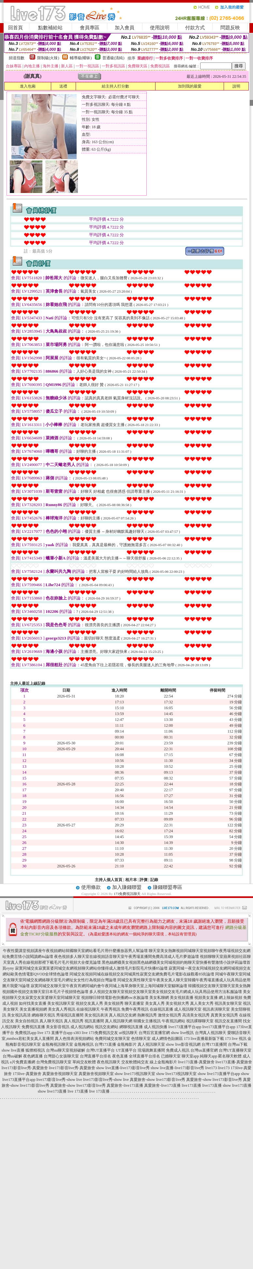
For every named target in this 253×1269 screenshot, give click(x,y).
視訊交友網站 (106, 1027)
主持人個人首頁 (108, 879)
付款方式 (195, 27)
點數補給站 (50, 27)
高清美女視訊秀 (196, 1015)
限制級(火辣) (48, 58)
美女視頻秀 (114, 1003)
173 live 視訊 (235, 1038)
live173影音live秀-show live (59, 1079)
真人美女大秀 (202, 1003)
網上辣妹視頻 (230, 997)
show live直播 (13, 1050)
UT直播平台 (126, 1050)
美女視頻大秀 (177, 1003)
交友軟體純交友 (135, 1062)
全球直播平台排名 (144, 1056)
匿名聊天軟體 (230, 1056)
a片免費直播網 (22, 1062)
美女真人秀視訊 (61, 1009)
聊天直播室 (134, 1003)
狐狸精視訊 (35, 1050)
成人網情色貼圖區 (167, 1038)
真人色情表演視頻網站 (74, 1038)
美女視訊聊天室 (61, 1003)
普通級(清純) (113, 58)
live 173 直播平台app (54, 1032)
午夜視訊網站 (173, 1021)
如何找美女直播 (32, 1003)
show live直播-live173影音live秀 (123, 1068)
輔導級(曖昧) (81, 58)
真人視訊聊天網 (118, 1021)
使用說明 (160, 27)
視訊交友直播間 (228, 1021)
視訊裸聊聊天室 (200, 1021)
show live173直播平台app (219, 1073)
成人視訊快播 (155, 1027)
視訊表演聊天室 (216, 1009)
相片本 (131, 879)
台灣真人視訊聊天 (210, 1032)
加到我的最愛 (189, 86)
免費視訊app (25, 1032)
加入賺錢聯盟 (126, 887)
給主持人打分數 (115, 86)
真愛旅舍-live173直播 (125, 1085)
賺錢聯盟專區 (167, 887)
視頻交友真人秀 (89, 1003)
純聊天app (208, 1056)
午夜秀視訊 (110, 1009)
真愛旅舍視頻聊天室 (60, 1073)
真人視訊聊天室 (151, 1044)
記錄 (154, 879)
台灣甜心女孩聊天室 (61, 1056)
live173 (211, 1068)
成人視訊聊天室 (187, 1009)
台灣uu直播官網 (204, 1050)
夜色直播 (120, 1056)
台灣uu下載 (237, 1044)
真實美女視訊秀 (224, 1015)
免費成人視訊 (177, 1050)
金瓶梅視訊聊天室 (57, 1044)
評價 (143, 879)
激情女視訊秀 (169, 1015)
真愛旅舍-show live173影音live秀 (157, 1079)
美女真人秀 (155, 1003)
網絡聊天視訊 (43, 1015)
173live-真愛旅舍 (27, 1073)
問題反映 (230, 27)
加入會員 (124, 27)
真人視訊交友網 (122, 1015)
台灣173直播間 (214, 1044)
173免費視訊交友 (103, 1032)
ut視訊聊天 (128, 1032)
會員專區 (89, 27)
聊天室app (190, 1056)
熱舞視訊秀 (147, 1015)
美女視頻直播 (181, 997)
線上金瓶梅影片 (163, 1062)
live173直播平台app (184, 1027)
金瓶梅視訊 (84, 1044)
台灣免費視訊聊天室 (53, 1062)
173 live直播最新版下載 (204, 1038)
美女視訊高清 (19, 1015)
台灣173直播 (105, 1044)
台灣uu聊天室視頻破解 (65, 1050)
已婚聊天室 (171, 1056)
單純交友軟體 (84, 1062)
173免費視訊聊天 (127, 894)
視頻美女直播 (206, 997)
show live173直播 (237, 1085)
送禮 (63, 86)
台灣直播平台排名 (95, 1056)
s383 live (80, 1032)
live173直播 (191, 1085)
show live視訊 (182, 1032)
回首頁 (15, 27)
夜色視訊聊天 (108, 1062)
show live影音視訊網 (183, 1044)
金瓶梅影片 (127, 1044)
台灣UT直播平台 (100, 1050)
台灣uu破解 (12, 1056)
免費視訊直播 (33, 1027)
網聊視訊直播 (131, 1027)
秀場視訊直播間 (69, 1015)
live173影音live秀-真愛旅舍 (25, 1068)
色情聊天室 (141, 1038)
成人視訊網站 (82, 1027)
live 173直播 (77, 1091)
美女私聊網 (159, 997)
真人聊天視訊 (51, 1021)
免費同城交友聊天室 (112, 1038)
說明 (236, 86)
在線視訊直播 (161, 1009)
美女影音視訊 (57, 1027)
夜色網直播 (33, 1056)
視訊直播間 (94, 1021)
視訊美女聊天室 (228, 1003)
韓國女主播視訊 (147, 1021)
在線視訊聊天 (88, 1009)
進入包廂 (28, 86)
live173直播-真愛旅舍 (196, 1062)
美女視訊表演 (96, 1015)
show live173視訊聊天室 (135, 1073)
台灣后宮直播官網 (154, 1032)
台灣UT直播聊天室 (235, 1050)
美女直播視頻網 (33, 1009)
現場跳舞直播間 (151, 1050)
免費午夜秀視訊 (135, 1009)
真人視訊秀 (73, 1021)
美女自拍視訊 (26, 1021)
